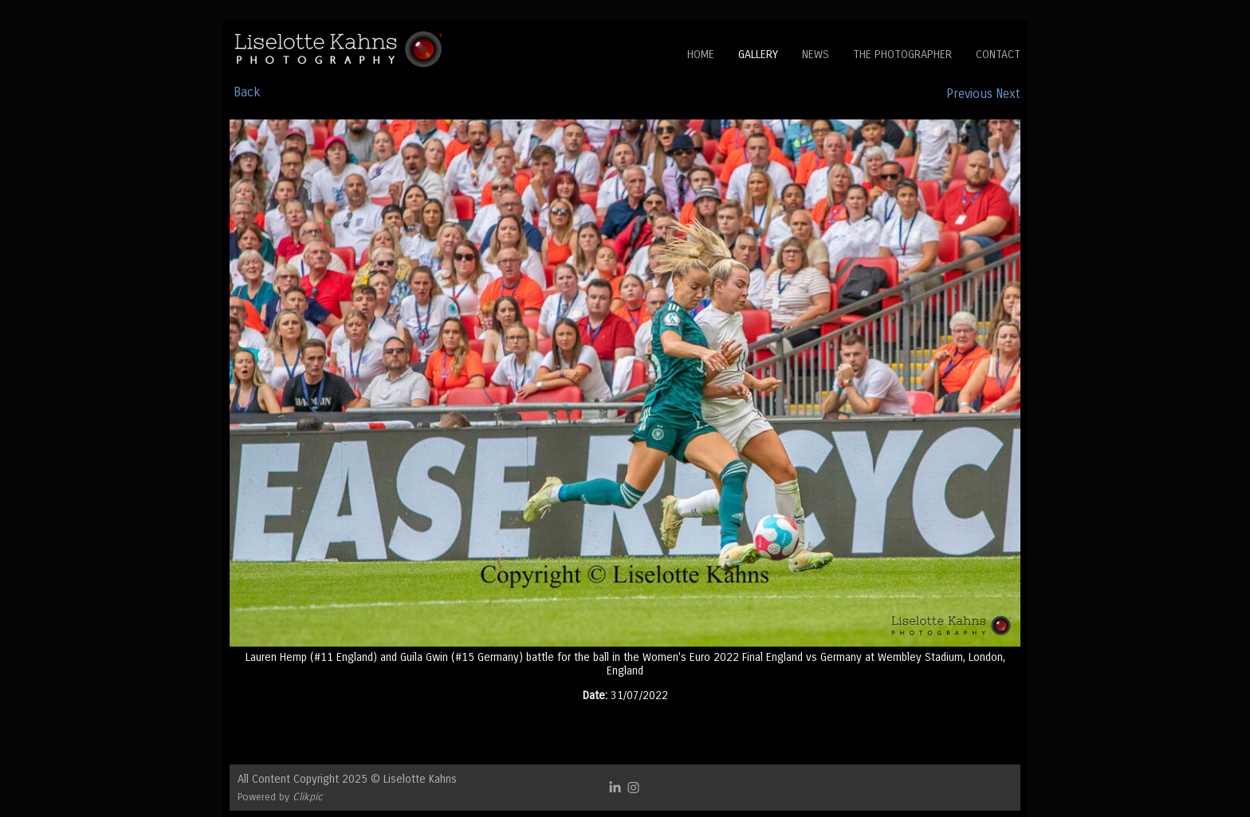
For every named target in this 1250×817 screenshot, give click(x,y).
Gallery (758, 54)
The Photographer (902, 54)
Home (700, 54)
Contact (998, 54)
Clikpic (308, 797)
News (815, 54)
